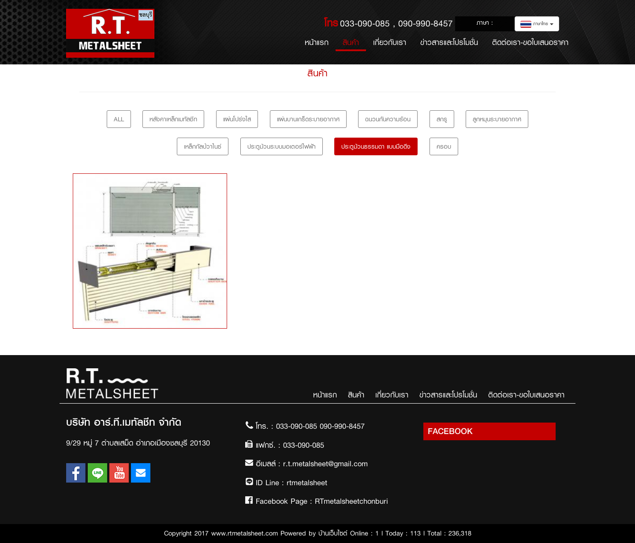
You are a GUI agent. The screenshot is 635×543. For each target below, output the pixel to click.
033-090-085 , (369, 23)
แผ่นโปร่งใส (237, 119)
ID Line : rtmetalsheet (291, 482)
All (119, 119)
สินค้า (351, 42)
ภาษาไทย (536, 24)
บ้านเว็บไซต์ (332, 533)
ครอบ (444, 146)
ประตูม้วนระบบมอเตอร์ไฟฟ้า (281, 146)
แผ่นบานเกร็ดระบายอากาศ (308, 119)
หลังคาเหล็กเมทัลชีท (173, 119)
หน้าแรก (320, 42)
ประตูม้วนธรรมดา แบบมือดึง (376, 146)
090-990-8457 (425, 23)
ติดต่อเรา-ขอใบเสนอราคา (530, 42)
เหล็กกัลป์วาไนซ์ (202, 146)
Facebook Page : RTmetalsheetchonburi (322, 501)
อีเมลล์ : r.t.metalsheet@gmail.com (312, 463)
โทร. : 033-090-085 (288, 426)
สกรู (442, 119)
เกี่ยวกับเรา (389, 42)
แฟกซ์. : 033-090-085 (290, 445)
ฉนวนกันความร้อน (388, 119)
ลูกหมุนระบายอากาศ (497, 119)
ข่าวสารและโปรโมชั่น (449, 42)
